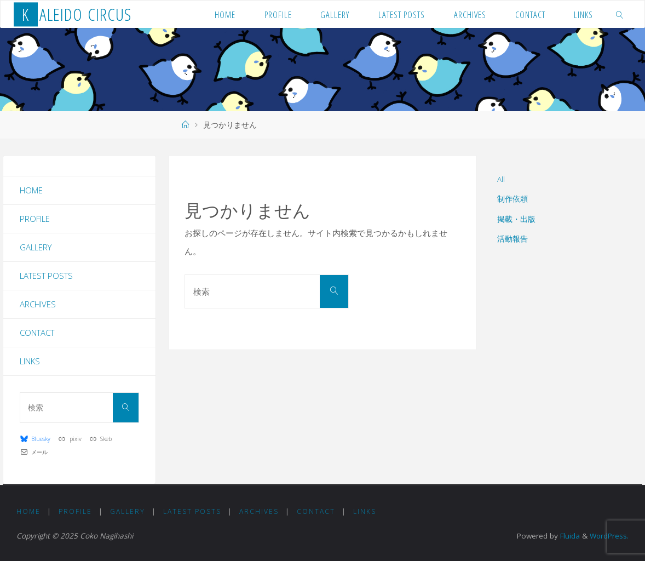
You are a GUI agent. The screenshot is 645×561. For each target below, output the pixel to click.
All (501, 179)
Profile (35, 218)
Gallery (35, 247)
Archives (38, 304)
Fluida (568, 536)
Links (30, 361)
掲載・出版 (516, 219)
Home (31, 190)
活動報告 (512, 239)
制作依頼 (512, 199)
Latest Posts (46, 275)
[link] (620, 14)
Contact (37, 332)
